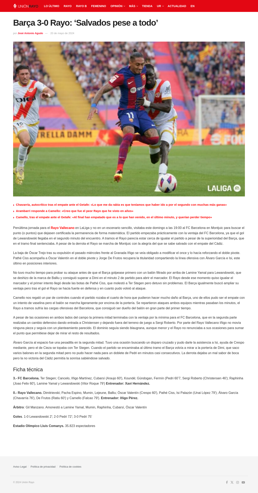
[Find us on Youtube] (243, 482)
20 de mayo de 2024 (62, 33)
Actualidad (177, 6)
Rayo (68, 6)
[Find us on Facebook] (227, 482)
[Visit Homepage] (25, 5)
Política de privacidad (43, 466)
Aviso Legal (20, 466)
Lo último (51, 6)
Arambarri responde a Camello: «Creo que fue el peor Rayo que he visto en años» (74, 211)
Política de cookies (70, 466)
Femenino (98, 6)
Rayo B (81, 6)
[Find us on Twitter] (232, 482)
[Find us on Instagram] (237, 482)
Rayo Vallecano (62, 228)
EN (193, 6)
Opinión (116, 6)
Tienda (147, 6)
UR (159, 6)
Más (132, 6)
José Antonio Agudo (30, 33)
